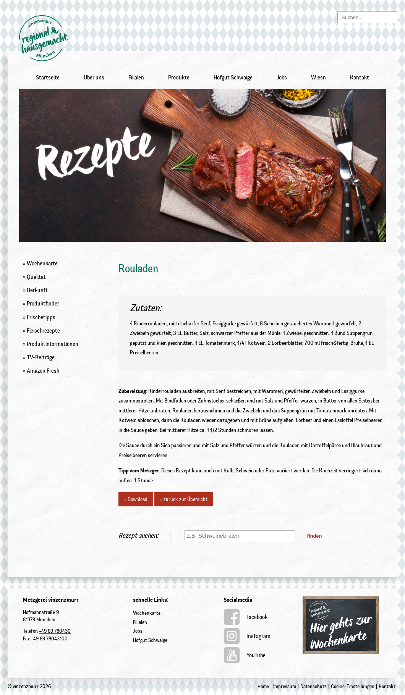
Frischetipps (41, 317)
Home (263, 686)
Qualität (36, 277)
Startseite (48, 77)
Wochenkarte (42, 263)
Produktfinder (43, 303)
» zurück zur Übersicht (183, 499)
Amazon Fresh (43, 371)
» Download (135, 499)
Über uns (94, 77)
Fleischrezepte (43, 331)
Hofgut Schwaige (233, 77)
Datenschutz (313, 686)
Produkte (179, 77)
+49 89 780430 (55, 631)
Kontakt (359, 77)
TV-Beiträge (41, 357)
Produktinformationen (52, 344)
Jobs (282, 77)
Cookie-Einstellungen (352, 686)
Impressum (284, 686)
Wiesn (318, 77)
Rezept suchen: (138, 535)
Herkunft (37, 290)
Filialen (136, 77)
